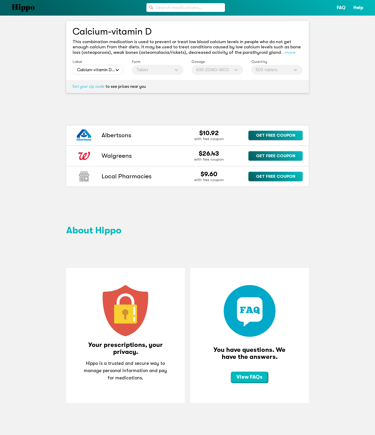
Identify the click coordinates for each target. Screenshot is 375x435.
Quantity (259, 62)
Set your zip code (88, 86)
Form (136, 62)
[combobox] (185, 7)
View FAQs (249, 377)
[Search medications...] (185, 7)
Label (77, 62)
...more (288, 52)
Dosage (198, 62)
